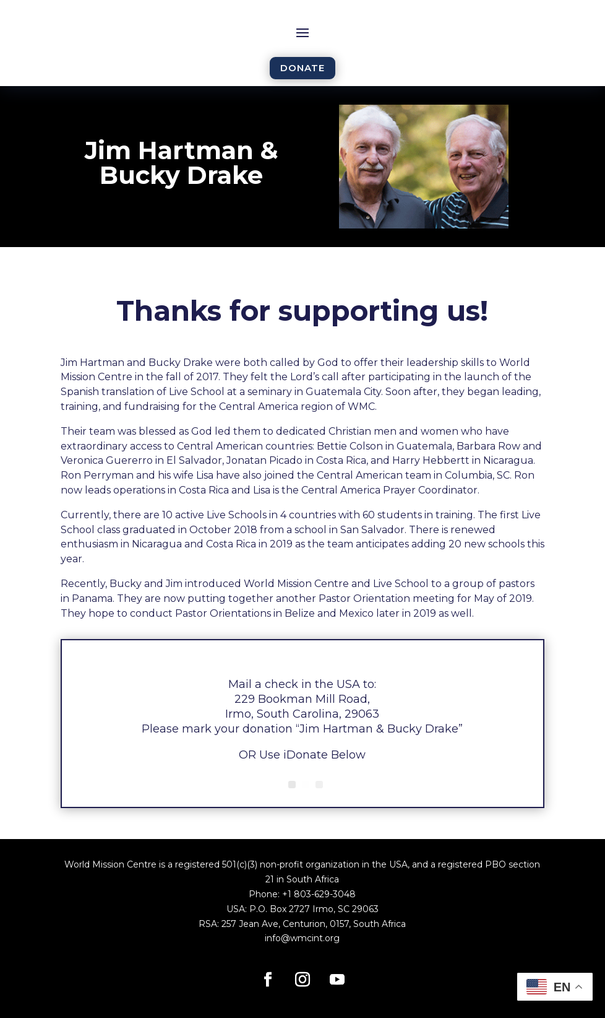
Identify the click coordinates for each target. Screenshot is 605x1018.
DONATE (302, 68)
